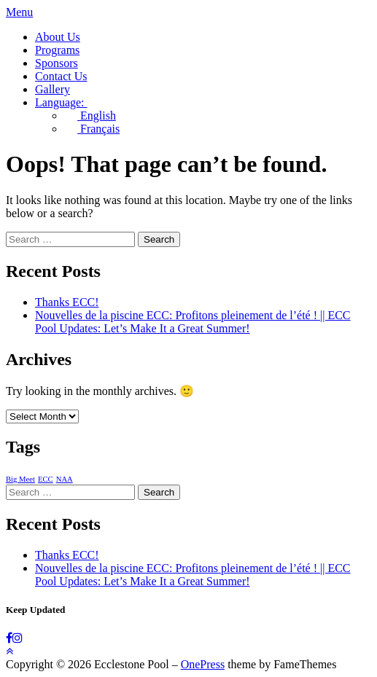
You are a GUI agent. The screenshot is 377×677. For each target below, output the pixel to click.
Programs (57, 50)
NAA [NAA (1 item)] (64, 479)
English (90, 115)
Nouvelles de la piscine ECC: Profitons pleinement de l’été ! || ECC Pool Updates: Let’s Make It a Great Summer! (193, 321)
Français (92, 128)
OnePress (203, 664)
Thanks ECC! (67, 302)
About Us (57, 37)
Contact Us (61, 76)
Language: (68, 102)
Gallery (52, 89)
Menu (19, 12)
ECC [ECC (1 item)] (45, 479)
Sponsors (56, 63)
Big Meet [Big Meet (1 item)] (20, 479)
